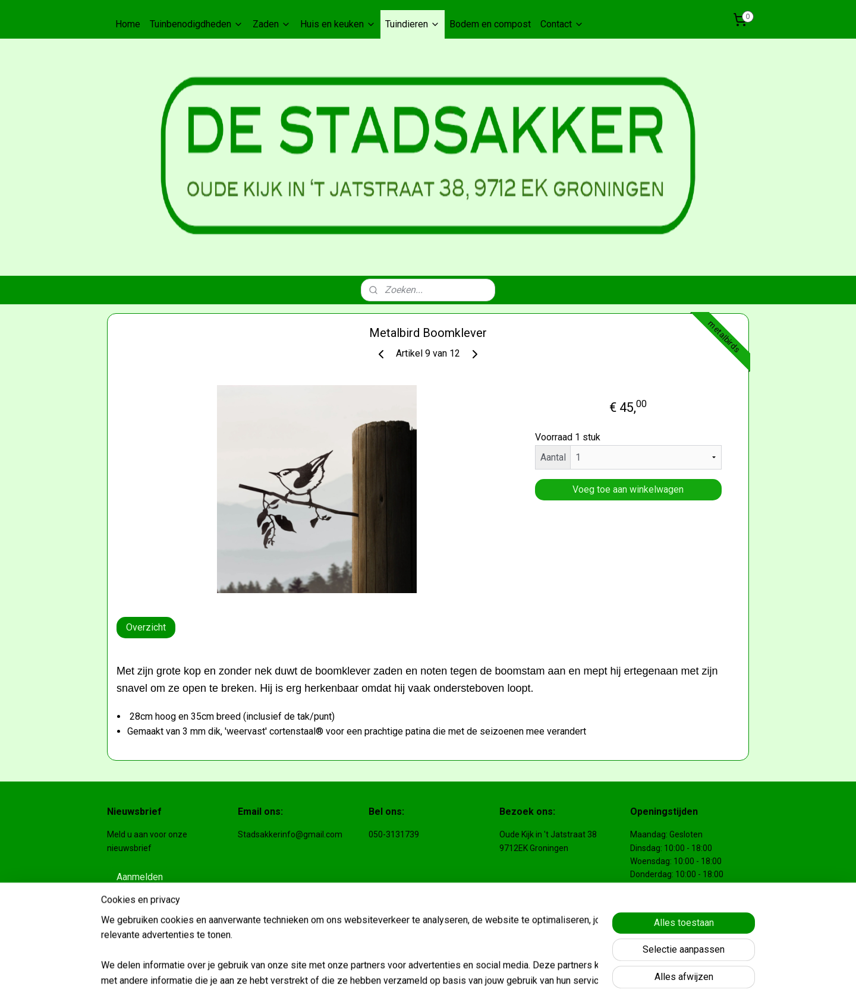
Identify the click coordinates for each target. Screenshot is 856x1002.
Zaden (272, 24)
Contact (562, 24)
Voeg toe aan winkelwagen (628, 489)
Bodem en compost (490, 24)
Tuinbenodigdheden (196, 24)
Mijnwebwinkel (590, 980)
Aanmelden (140, 877)
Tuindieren (412, 24)
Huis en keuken (338, 24)
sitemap (424, 980)
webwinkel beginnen (490, 980)
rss (447, 980)
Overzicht (146, 627)
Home (127, 24)
